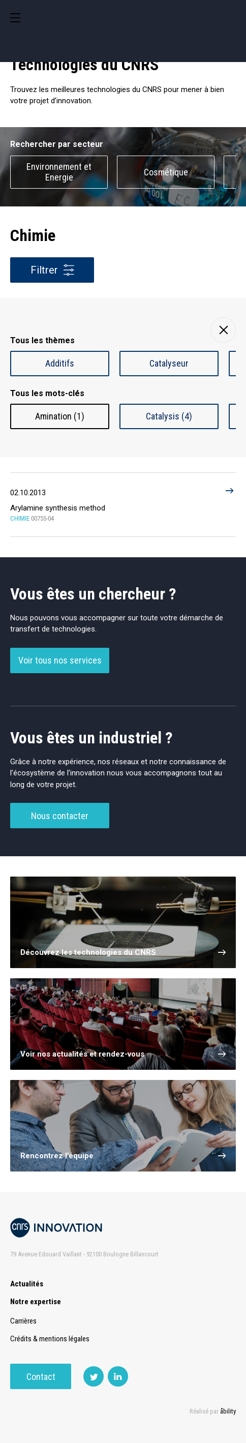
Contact (40, 1376)
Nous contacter (59, 815)
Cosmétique (166, 172)
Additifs (59, 363)
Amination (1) (59, 416)
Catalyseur (169, 363)
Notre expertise (35, 1301)
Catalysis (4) (169, 416)
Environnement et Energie (58, 172)
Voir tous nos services (60, 660)
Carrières (23, 1321)
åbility (228, 1411)
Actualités (26, 1283)
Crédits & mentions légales (49, 1338)
